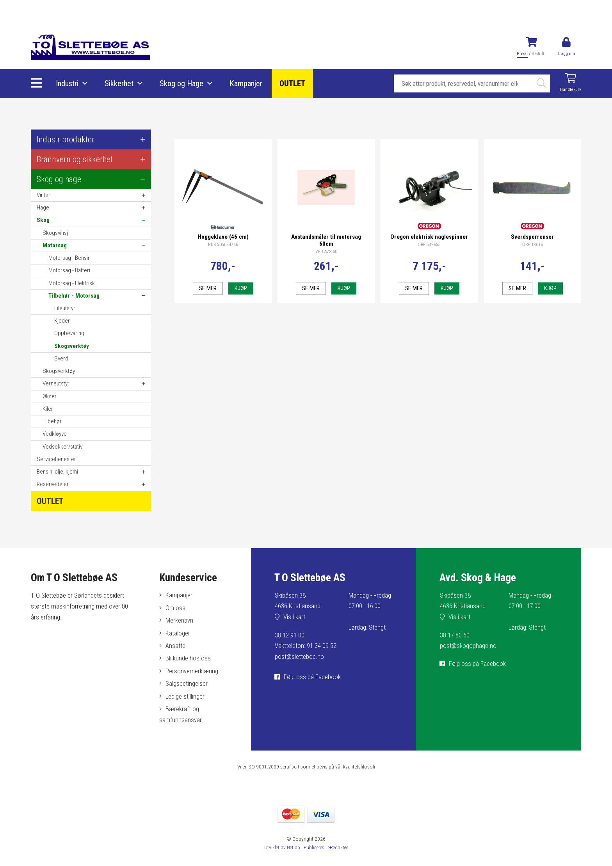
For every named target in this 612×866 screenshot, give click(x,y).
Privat (522, 53)
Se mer (207, 286)
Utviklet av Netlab (281, 850)
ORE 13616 (532, 243)
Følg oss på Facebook (312, 677)
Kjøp (240, 286)
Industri (67, 84)
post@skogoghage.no (468, 646)
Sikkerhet (119, 84)
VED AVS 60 (326, 250)
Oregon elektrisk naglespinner (429, 235)
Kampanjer (246, 84)
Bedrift (537, 53)
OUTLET (293, 84)
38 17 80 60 (455, 635)
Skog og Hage (182, 84)
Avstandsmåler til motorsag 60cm (326, 239)
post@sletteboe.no (299, 657)
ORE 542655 (429, 243)
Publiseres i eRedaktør (326, 850)
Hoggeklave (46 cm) (223, 235)
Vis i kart (295, 617)
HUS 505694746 (223, 243)
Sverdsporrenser (532, 235)
